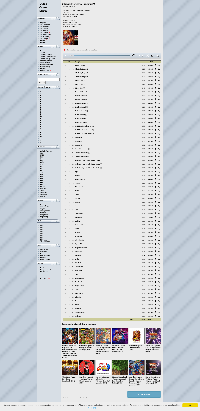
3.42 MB (150, 194)
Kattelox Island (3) (81, 111)
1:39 (143, 289)
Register (43, 22)
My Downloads (45, 24)
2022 (41, 229)
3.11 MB (150, 221)
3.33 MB (150, 236)
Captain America (81, 248)
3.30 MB (150, 69)
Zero (76, 210)
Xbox (42, 190)
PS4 (41, 181)
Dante (77, 191)
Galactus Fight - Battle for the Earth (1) (88, 160)
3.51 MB (150, 137)
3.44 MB (150, 232)
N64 (41, 157)
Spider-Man (79, 244)
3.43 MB (150, 126)
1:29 (143, 103)
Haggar (77, 232)
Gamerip (74, 26)
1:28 (143, 206)
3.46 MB (150, 179)
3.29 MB (150, 202)
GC (41, 159)
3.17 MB (150, 282)
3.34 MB (150, 225)
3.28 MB (150, 251)
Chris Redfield (80, 179)
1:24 (143, 183)
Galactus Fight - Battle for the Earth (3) (88, 168)
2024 (41, 225)
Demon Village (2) (81, 96)
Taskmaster (79, 267)
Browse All (43, 51)
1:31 (143, 115)
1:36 (143, 187)
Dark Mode (45, 279)
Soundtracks (44, 207)
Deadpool (78, 282)
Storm (77, 305)
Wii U (42, 163)
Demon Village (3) (81, 99)
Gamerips (43, 205)
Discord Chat (45, 70)
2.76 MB (150, 172)
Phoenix (78, 297)
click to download (91, 50)
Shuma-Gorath (80, 312)
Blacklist (43, 257)
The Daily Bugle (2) (81, 73)
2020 (41, 233)
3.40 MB (150, 103)
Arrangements (45, 211)
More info (92, 408)
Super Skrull (79, 286)
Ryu (76, 172)
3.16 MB (150, 213)
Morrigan (78, 217)
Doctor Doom (79, 278)
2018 (41, 237)
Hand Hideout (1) (81, 115)
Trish (77, 194)
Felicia (77, 221)
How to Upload (45, 255)
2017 (41, 239)
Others (42, 196)
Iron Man (78, 270)
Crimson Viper (80, 225)
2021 (41, 231)
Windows (43, 188)
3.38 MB (150, 210)
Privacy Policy (45, 259)
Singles (42, 209)
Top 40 (42, 53)
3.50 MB (150, 278)
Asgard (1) (78, 137)
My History (44, 28)
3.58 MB (150, 255)
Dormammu (79, 301)
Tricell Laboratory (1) (82, 149)
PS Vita (42, 186)
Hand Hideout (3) (81, 122)
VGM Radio (44, 272)
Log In (42, 42)
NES (41, 153)
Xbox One (43, 194)
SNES (42, 155)
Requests (43, 68)
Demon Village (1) (81, 92)
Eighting (81, 14)
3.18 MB (150, 229)
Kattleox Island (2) (81, 107)
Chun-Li (78, 175)
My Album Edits (45, 34)
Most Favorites (45, 63)
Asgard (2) (78, 141)
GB (41, 167)
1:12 (143, 172)
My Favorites (44, 26)
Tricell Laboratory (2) (82, 153)
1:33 (143, 65)
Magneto (78, 255)
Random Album (45, 65)
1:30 (143, 126)
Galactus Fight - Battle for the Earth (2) (88, 164)
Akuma (77, 229)
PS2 (41, 177)
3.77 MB (150, 289)
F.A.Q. (42, 253)
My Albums (44, 30)
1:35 (143, 92)
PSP (41, 184)
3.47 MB (150, 267)
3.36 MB (150, 206)
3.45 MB (150, 149)
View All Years (45, 241)
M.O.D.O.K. (79, 293)
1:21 (143, 248)
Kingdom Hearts (45, 270)
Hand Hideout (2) (81, 118)
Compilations (44, 215)
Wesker (77, 183)
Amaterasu (79, 206)
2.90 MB (150, 217)
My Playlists (45, 38)
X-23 (77, 289)
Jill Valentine (79, 240)
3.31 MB (150, 240)
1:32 (143, 137)
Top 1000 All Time (46, 55)
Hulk (77, 259)
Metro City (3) (80, 88)
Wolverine (78, 251)
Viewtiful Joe (79, 187)
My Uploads (45, 32)
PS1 (41, 175)
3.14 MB (150, 198)
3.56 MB (150, 65)
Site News (43, 251)
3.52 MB (150, 297)
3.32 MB (150, 175)
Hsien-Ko (78, 236)
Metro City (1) (80, 80)
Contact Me (44, 249)
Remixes (43, 213)
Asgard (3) (78, 145)
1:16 (143, 217)
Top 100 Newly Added (47, 59)
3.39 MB (150, 160)
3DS (41, 173)
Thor (77, 274)
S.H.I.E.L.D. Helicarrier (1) (84, 126)
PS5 (41, 182)
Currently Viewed (46, 61)
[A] (52, 65)
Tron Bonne (79, 213)
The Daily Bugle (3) (81, 77)
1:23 (143, 213)
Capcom (75, 14)
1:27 (143, 175)
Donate (43, 40)
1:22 (143, 198)
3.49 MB (150, 115)
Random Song (45, 66)
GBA (42, 169)
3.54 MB (150, 308)
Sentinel (78, 308)
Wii (41, 161)
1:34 (143, 255)
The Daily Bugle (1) (81, 69)
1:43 (143, 80)
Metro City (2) (80, 84)
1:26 (143, 69)
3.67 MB (150, 187)
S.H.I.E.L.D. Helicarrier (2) (84, 130)
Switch (42, 165)
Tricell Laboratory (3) (82, 156)
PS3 (41, 179)
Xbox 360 (43, 192)
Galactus (78, 316)
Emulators (43, 268)
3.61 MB (150, 92)
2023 (41, 227)
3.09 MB (150, 248)
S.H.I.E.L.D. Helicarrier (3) (84, 134)
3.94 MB (150, 80)
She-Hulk (78, 263)
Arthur (77, 202)
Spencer (78, 198)
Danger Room (80, 65)
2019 (41, 235)
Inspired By (44, 217)
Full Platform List (46, 151)
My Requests (44, 36)
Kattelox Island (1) (81, 103)
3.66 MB (150, 191)
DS (41, 171)
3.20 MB (150, 183)
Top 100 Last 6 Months (48, 57)
